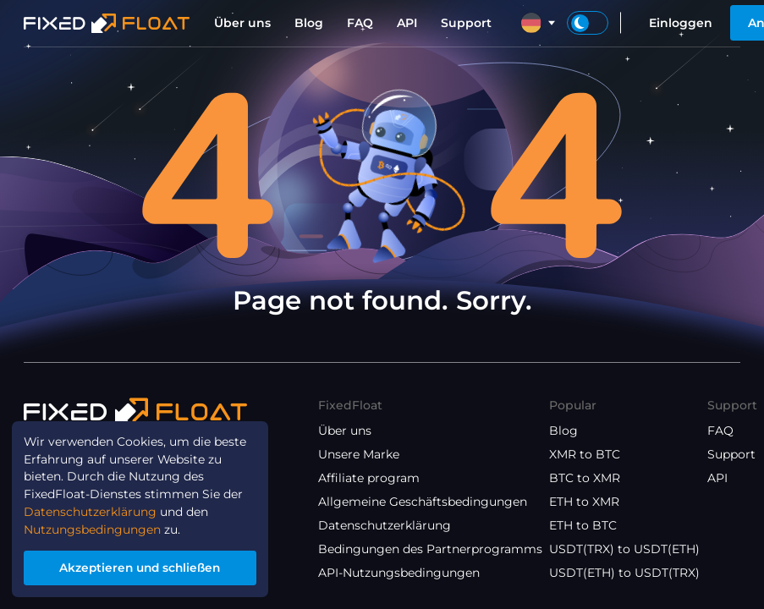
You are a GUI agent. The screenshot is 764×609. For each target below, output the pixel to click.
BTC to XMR (584, 478)
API (407, 22)
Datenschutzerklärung (384, 525)
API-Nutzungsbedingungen (399, 572)
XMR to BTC (584, 454)
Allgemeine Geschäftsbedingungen (422, 501)
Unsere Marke (358, 454)
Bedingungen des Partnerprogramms (430, 549)
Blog (308, 22)
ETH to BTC (583, 525)
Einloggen (680, 22)
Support (466, 22)
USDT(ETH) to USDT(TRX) (624, 572)
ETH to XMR (584, 501)
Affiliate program (369, 478)
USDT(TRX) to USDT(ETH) (624, 549)
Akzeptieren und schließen (140, 567)
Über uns (242, 22)
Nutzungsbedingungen (92, 528)
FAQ (360, 22)
